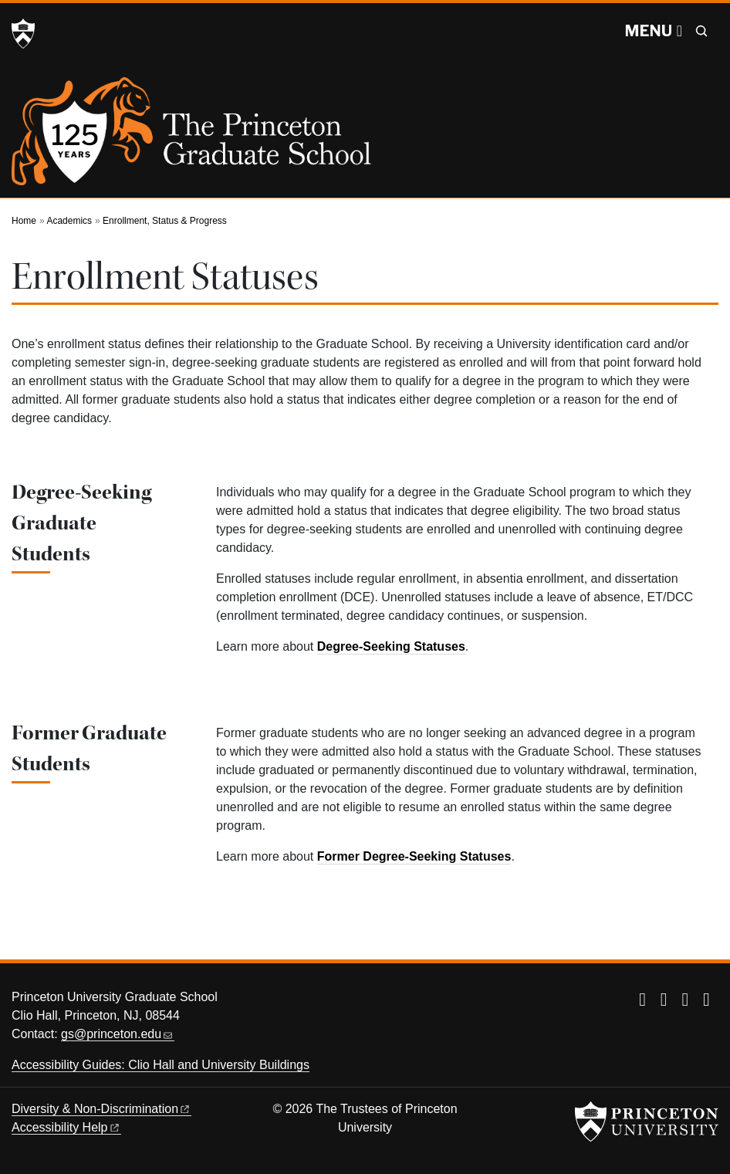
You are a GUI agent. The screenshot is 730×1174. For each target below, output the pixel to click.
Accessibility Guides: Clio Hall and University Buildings (160, 1064)
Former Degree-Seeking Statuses (414, 856)
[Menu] (653, 31)
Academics (69, 220)
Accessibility (66, 1127)
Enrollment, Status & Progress (165, 220)
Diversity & (101, 1108)
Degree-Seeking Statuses (391, 646)
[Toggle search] (701, 31)
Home (24, 220)
